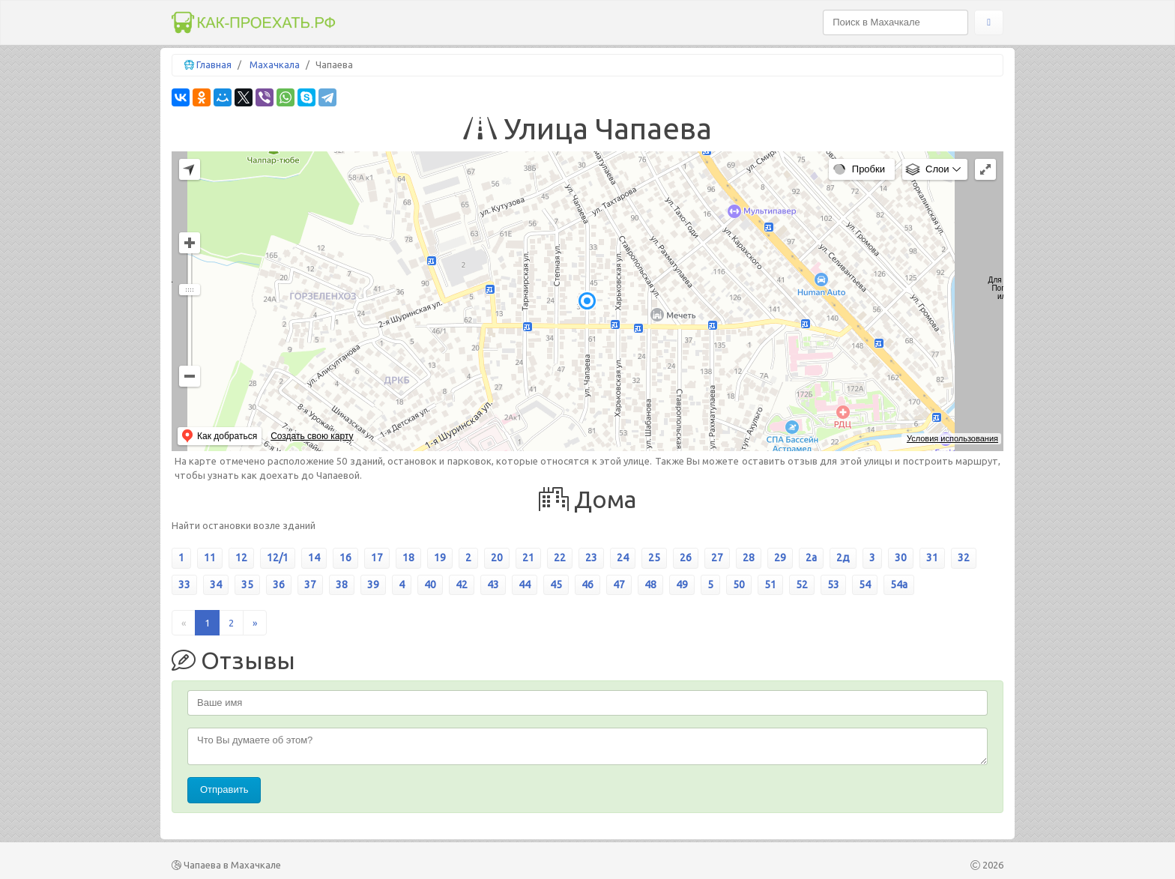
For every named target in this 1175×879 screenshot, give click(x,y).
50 (739, 584)
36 (279, 584)
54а (898, 584)
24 (623, 558)
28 (749, 558)
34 (216, 584)
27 (717, 558)
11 (210, 558)
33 (184, 584)
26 (686, 558)
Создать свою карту (312, 436)
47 (619, 584)
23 (591, 558)
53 (833, 584)
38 (342, 584)
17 (377, 558)
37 (310, 584)
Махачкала (275, 64)
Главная (214, 64)
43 (493, 584)
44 (525, 584)
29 (780, 558)
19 (440, 558)
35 (247, 584)
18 (408, 558)
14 (314, 558)
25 (654, 558)
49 (682, 584)
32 (964, 558)
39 (373, 584)
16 (345, 558)
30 (901, 558)
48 (650, 584)
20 (497, 558)
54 (865, 584)
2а (811, 558)
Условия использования (952, 438)
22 (560, 558)
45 (556, 584)
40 (430, 584)
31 (932, 558)
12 (241, 558)
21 (528, 558)
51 (770, 584)
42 (462, 584)
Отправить (224, 789)
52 (802, 584)
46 (587, 584)
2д (843, 558)
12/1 (278, 558)
